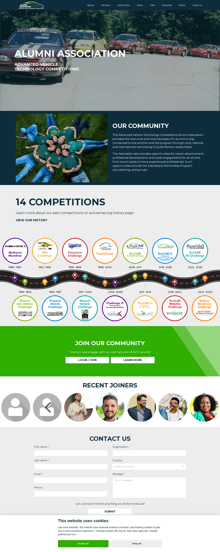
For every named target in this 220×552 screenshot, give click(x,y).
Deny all (136, 543)
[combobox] (149, 467)
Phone (38, 487)
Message (118, 473)
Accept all (83, 543)
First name (40, 446)
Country (117, 460)
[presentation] (48, 407)
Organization (120, 446)
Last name (40, 460)
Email (37, 473)
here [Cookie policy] (73, 534)
